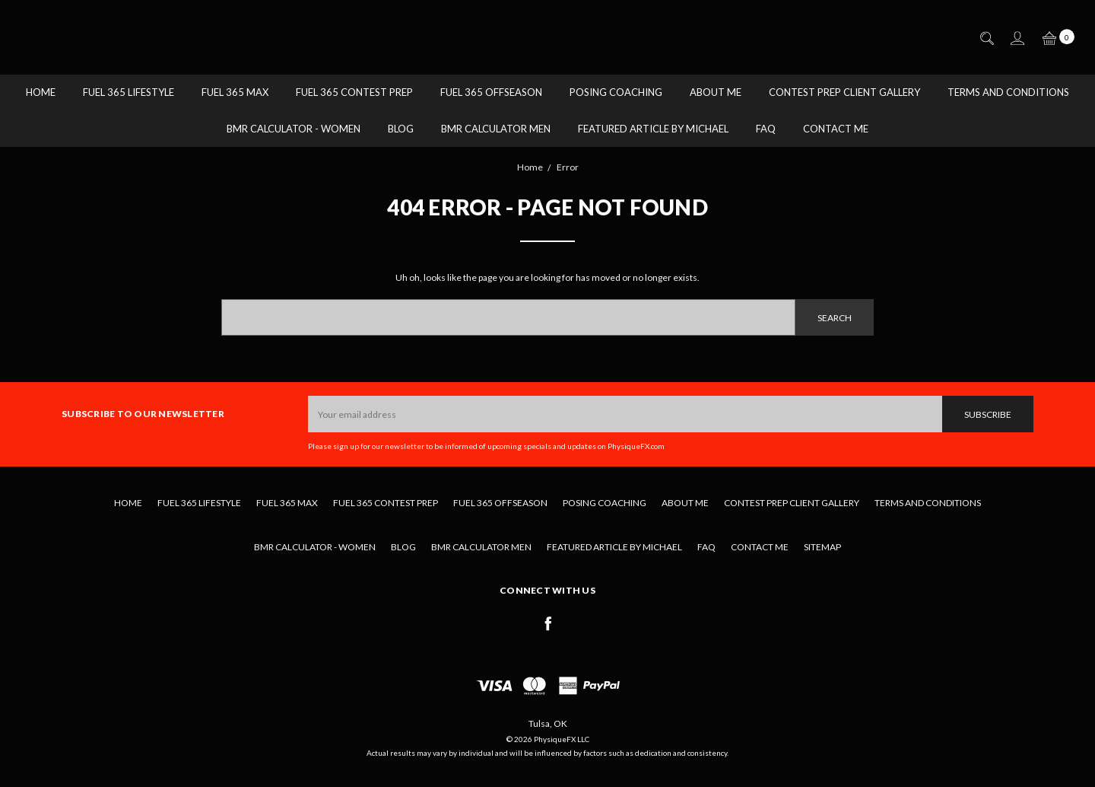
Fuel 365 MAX (235, 92)
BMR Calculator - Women (293, 129)
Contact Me (835, 129)
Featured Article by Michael (653, 129)
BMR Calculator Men (496, 129)
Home (41, 92)
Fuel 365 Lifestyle (128, 92)
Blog (401, 129)
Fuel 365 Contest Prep (354, 92)
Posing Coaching (616, 92)
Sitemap (822, 547)
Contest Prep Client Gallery (844, 92)
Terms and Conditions (1008, 92)
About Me (715, 92)
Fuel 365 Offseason (491, 92)
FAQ (766, 129)
